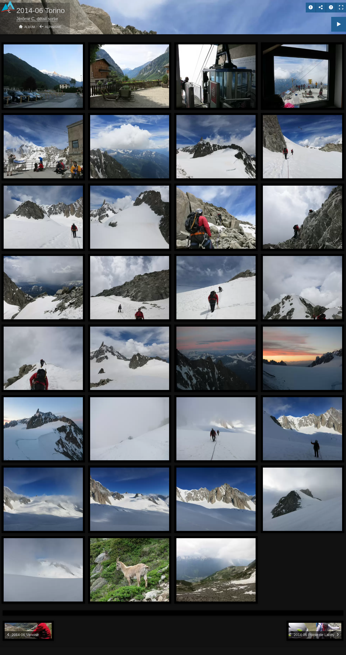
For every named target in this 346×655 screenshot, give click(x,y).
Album (29, 27)
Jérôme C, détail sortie (37, 19)
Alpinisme (53, 27)
